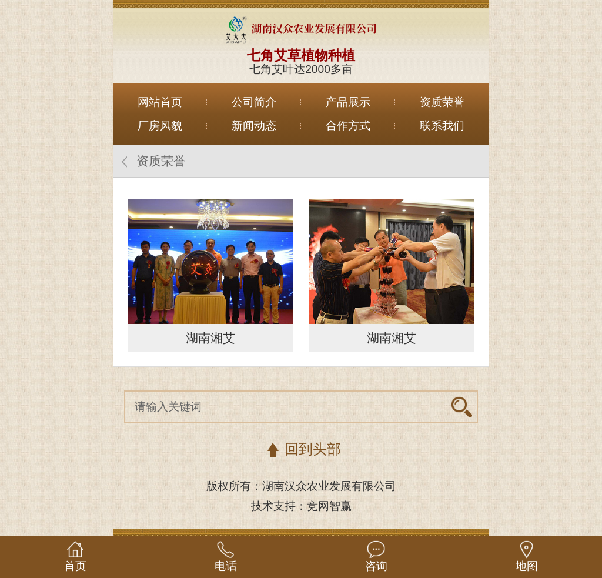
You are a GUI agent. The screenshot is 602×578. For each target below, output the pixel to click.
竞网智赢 (329, 506)
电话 (226, 566)
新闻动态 (254, 125)
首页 (75, 566)
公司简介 (254, 102)
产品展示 (348, 102)
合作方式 (348, 125)
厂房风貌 (160, 125)
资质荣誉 (442, 102)
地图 (527, 566)
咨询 (376, 566)
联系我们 (442, 125)
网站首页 (160, 102)
